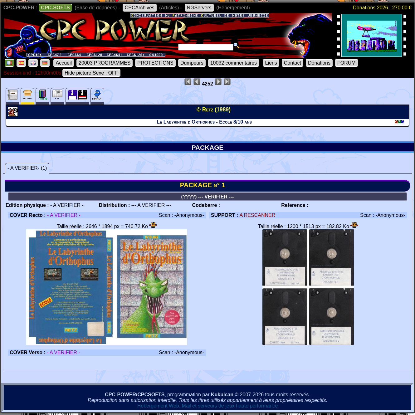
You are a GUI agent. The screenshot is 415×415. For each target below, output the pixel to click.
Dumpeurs (191, 63)
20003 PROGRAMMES (104, 63)
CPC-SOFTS (55, 7)
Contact (292, 63)
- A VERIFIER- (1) (27, 168)
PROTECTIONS (155, 63)
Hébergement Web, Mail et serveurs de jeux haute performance (207, 405)
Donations (319, 63)
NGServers (199, 7)
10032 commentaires (233, 63)
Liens (271, 63)
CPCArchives (139, 7)
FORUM (346, 63)
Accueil (64, 63)
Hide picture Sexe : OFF (91, 73)
